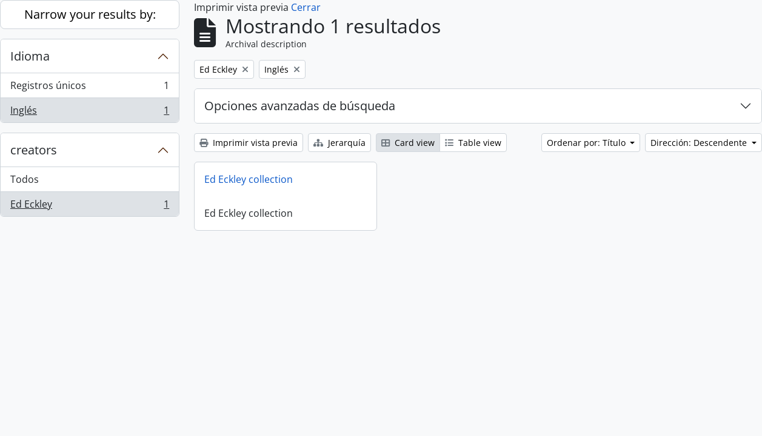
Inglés (89, 112)
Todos (24, 179)
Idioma (30, 56)
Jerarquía (339, 142)
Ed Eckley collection (248, 179)
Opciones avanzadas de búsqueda (299, 105)
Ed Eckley (89, 206)
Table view (473, 142)
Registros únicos (89, 88)
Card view (408, 142)
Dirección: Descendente (699, 142)
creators (33, 150)
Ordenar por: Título (587, 142)
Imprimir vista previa (248, 142)
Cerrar (306, 7)
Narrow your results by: (90, 14)
